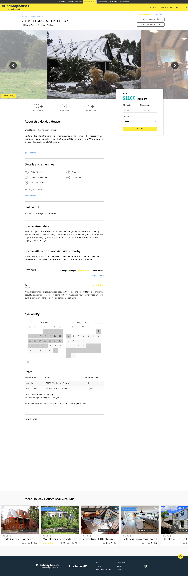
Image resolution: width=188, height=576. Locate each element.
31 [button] (55, 351)
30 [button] (50, 351)
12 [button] (30, 341)
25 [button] (60, 346)
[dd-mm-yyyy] (131, 110)
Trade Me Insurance (75, 2)
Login (184, 7)
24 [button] (55, 346)
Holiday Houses (89, 2)
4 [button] (60, 331)
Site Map (119, 566)
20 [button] (35, 346)
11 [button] (60, 336)
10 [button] (55, 336)
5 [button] (30, 336)
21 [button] (40, 346)
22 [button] (45, 346)
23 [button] (50, 346)
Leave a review (97, 275)
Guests (126, 117)
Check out (145, 105)
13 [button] (35, 341)
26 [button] (30, 351)
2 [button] (50, 331)
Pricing (98, 566)
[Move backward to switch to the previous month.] (30, 322)
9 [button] (50, 336)
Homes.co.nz (124, 2)
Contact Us (120, 569)
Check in (127, 105)
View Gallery (9, 96)
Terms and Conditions (103, 569)
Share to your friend (151, 24)
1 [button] (45, 331)
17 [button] (55, 341)
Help (97, 562)
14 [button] (40, 341)
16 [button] (50, 341)
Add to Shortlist (151, 19)
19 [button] (30, 346)
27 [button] (35, 351)
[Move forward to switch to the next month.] (99, 322)
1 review (158, 14)
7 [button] (40, 336)
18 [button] (60, 341)
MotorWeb (113, 2)
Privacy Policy (121, 562)
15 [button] (45, 341)
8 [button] (45, 336)
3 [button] (55, 331)
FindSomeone (103, 2)
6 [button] (35, 336)
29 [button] (45, 351)
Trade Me (62, 2)
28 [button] (40, 351)
